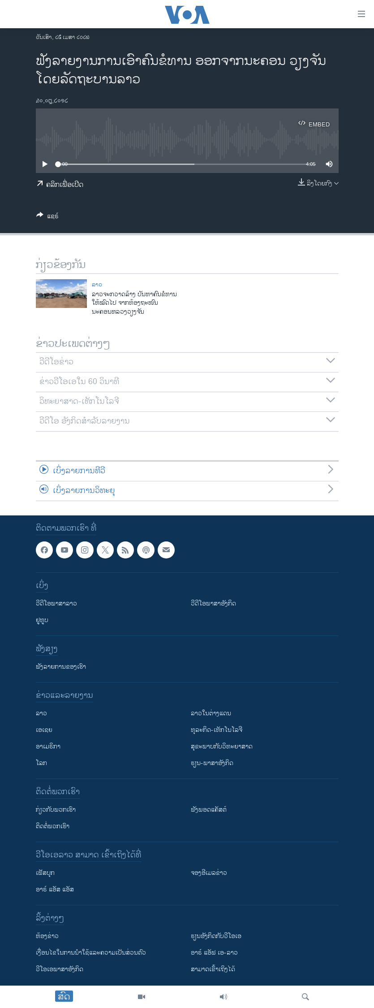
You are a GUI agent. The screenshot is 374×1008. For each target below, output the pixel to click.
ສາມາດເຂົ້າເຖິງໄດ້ (213, 969)
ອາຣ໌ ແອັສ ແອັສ (55, 889)
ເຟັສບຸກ (45, 873)
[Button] (47, 217)
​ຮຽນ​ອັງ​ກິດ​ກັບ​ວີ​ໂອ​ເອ (216, 936)
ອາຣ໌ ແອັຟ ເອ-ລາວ (214, 952)
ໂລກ (41, 763)
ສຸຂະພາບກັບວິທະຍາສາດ (222, 746)
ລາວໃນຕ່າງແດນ (211, 713)
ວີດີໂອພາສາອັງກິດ (213, 603)
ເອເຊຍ (44, 730)
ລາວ (97, 285)
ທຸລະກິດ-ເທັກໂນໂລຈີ (216, 730)
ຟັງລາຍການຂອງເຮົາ (61, 666)
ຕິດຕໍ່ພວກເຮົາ (52, 826)
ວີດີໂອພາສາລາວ (56, 603)
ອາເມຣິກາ (48, 746)
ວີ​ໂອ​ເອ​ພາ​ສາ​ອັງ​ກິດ (59, 969)
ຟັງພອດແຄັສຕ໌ (209, 809)
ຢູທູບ (42, 620)
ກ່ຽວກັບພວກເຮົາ (56, 809)
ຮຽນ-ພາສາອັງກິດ (212, 763)
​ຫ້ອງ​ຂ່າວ (47, 936)
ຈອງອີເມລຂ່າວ (209, 873)
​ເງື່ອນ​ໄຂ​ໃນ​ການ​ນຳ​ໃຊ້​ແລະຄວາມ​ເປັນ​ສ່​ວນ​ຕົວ (91, 952)
